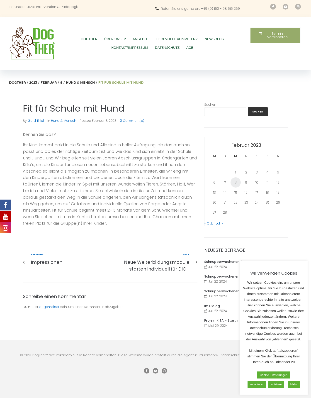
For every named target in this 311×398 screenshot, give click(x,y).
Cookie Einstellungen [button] (273, 375)
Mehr (293, 384)
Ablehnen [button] (276, 384)
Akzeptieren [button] (256, 384)
